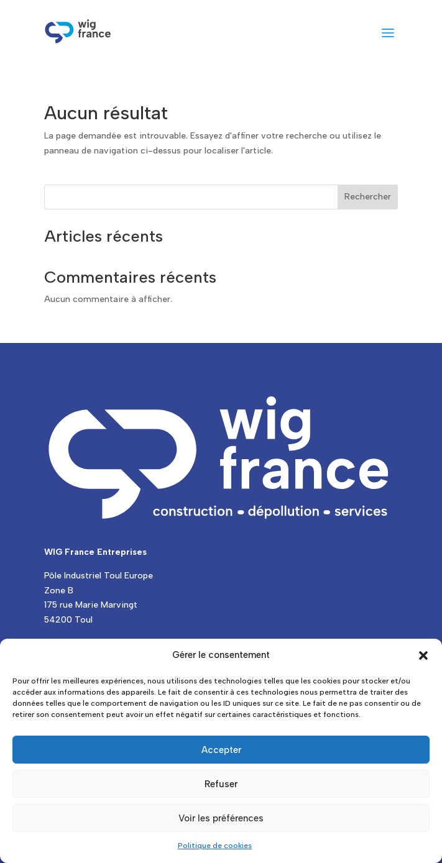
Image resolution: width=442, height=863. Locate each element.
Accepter (221, 750)
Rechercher (367, 196)
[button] (423, 655)
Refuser (221, 784)
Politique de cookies (215, 845)
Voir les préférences (221, 818)
